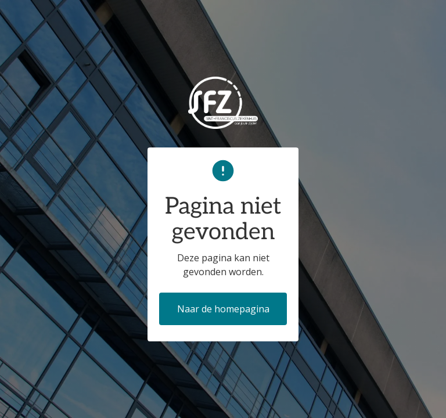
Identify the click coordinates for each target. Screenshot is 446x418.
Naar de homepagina (223, 308)
